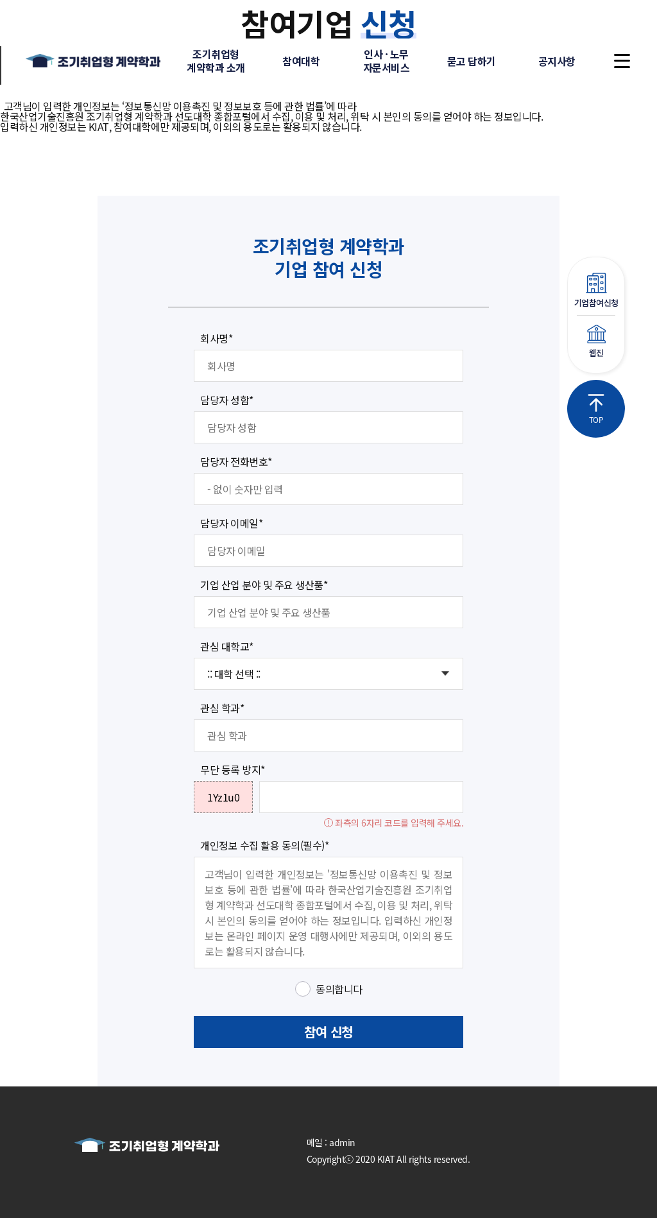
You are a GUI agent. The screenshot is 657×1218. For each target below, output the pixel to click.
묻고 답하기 (471, 61)
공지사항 (557, 61)
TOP (596, 409)
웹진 (596, 342)
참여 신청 (328, 1031)
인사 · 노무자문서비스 (386, 60)
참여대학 (301, 61)
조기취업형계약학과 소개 (216, 60)
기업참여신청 (596, 291)
